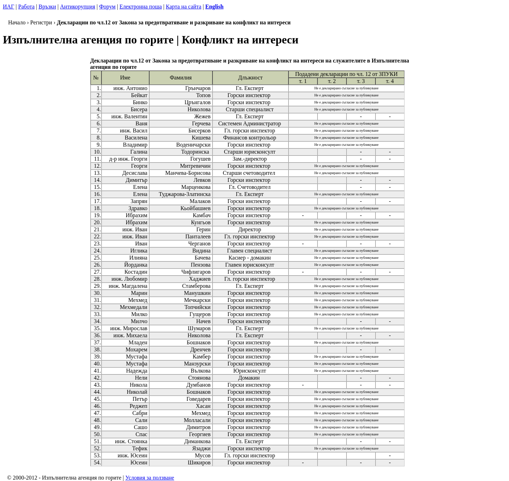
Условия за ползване (149, 478)
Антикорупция (77, 7)
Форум (107, 7)
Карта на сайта (183, 7)
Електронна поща (140, 7)
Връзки (47, 7)
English (214, 7)
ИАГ (8, 7)
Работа (26, 7)
